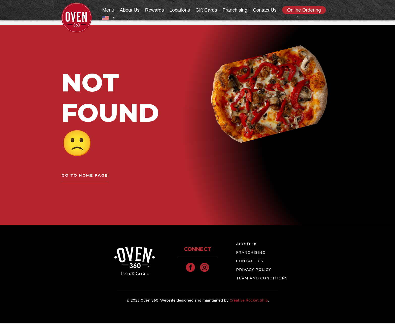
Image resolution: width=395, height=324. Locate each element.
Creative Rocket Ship (248, 301)
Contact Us (265, 10)
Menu (108, 10)
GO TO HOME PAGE (85, 176)
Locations (180, 10)
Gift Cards (206, 10)
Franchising (235, 10)
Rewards (154, 10)
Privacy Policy (253, 270)
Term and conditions (262, 279)
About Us (130, 10)
